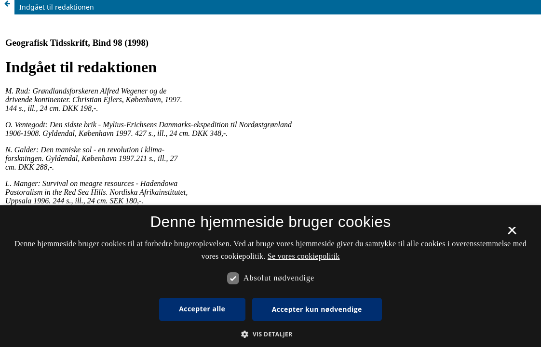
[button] (270, 334)
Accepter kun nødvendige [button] (317, 309)
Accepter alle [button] (202, 308)
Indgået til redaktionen (56, 7)
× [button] (511, 233)
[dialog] (270, 276)
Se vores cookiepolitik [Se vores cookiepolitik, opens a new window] (304, 256)
